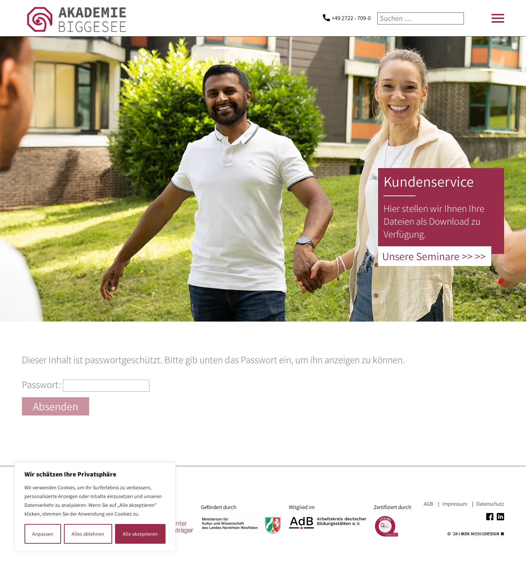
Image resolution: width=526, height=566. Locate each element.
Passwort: (85, 384)
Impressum (454, 503)
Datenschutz (490, 503)
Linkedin (500, 516)
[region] (95, 506)
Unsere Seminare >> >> (434, 256)
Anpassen (42, 534)
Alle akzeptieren (140, 534)
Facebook (489, 516)
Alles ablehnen (88, 534)
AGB (428, 503)
